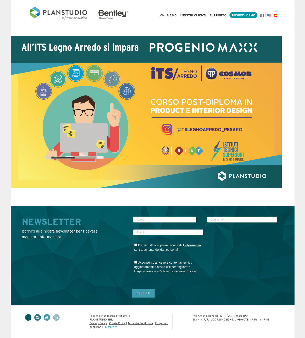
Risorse (174, 31)
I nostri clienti (193, 15)
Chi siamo (168, 15)
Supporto (217, 15)
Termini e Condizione (140, 323)
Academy (240, 31)
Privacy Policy (98, 323)
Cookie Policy (117, 323)
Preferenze (110, 327)
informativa (192, 245)
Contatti (267, 31)
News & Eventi (206, 31)
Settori (66, 31)
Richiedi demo (243, 15)
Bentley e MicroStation (133, 31)
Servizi (92, 31)
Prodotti (38, 31)
